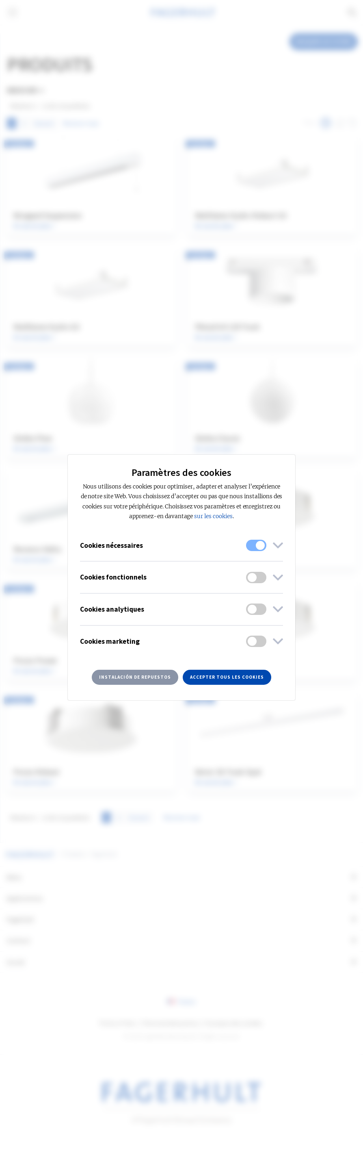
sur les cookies (213, 516)
